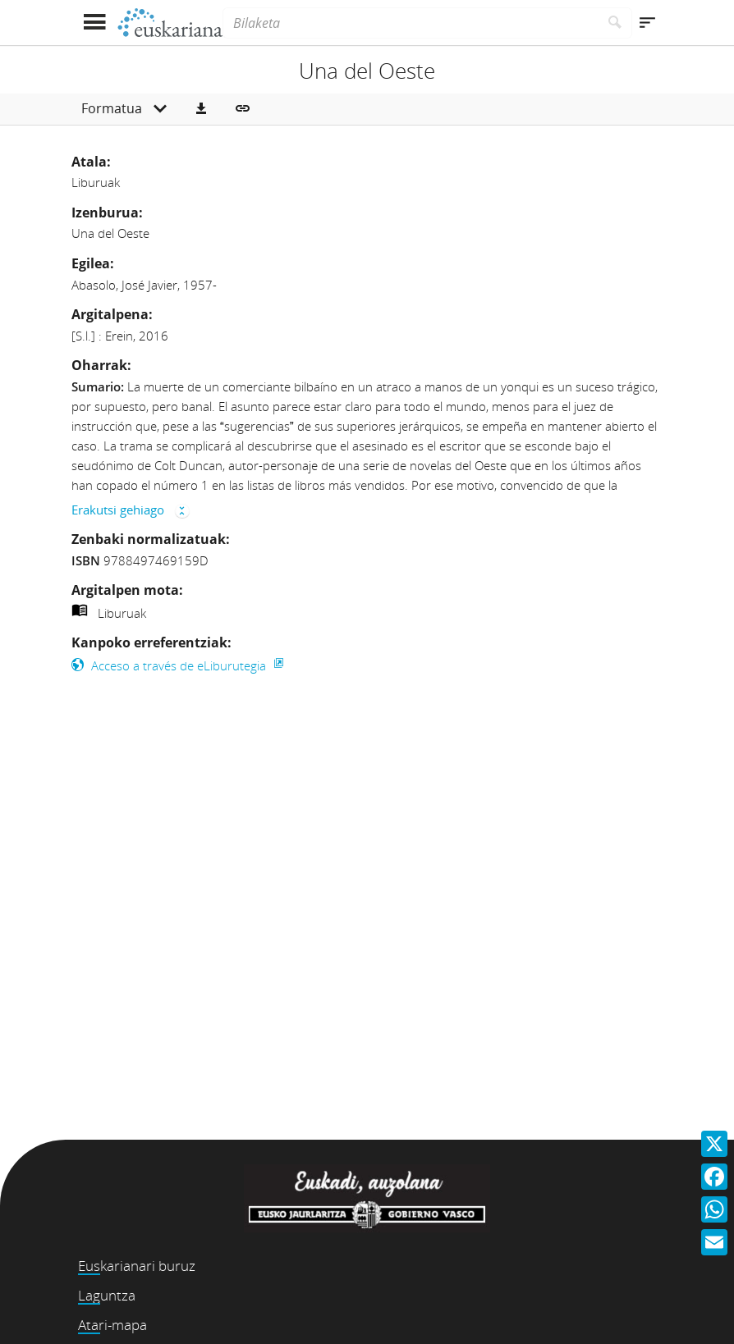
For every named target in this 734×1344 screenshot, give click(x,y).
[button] (201, 109)
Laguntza (106, 1295)
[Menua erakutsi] (94, 22)
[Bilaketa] (410, 23)
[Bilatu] (615, 23)
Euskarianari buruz (136, 1265)
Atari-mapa (112, 1324)
